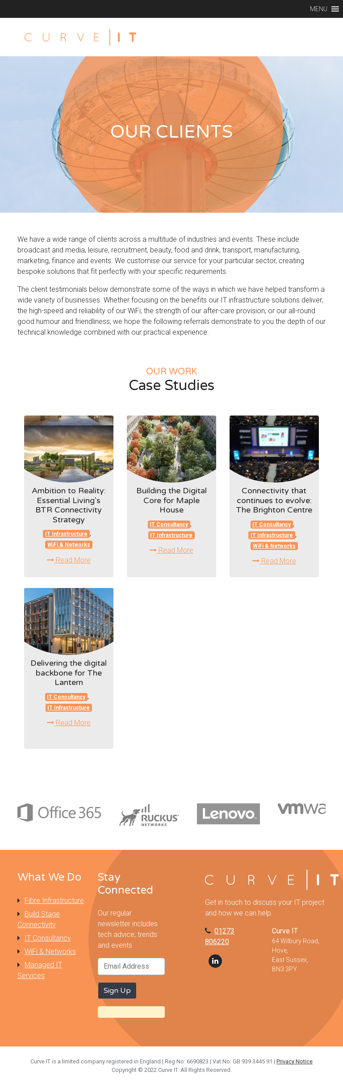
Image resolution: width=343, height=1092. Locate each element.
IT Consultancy (169, 524)
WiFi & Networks (68, 545)
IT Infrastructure (66, 534)
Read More (69, 560)
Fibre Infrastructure (54, 900)
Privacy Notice (294, 1061)
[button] (318, 9)
